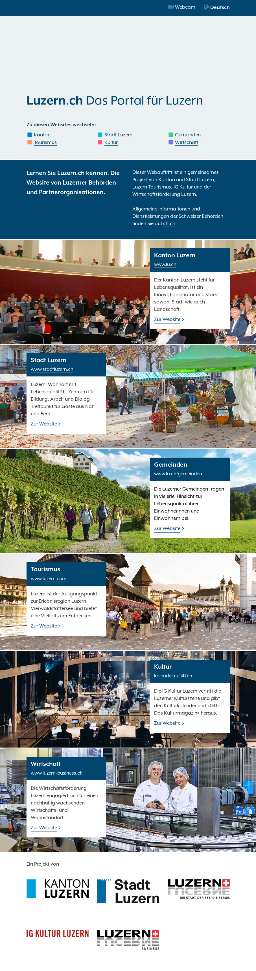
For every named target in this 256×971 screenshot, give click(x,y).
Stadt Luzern (118, 135)
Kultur (111, 142)
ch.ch (169, 223)
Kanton (42, 135)
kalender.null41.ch (173, 676)
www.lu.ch (165, 264)
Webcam (181, 7)
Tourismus (45, 142)
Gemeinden (188, 135)
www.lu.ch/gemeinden (178, 473)
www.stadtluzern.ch (52, 369)
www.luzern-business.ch (57, 773)
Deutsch (217, 7)
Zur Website (167, 319)
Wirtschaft (186, 142)
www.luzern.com (48, 578)
